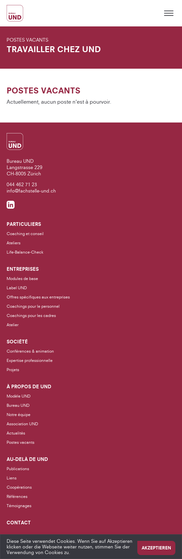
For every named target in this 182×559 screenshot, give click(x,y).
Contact (19, 523)
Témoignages (19, 505)
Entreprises (23, 269)
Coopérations (19, 487)
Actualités (16, 433)
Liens (12, 477)
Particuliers (24, 224)
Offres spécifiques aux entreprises (38, 297)
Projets (13, 369)
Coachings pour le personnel (33, 306)
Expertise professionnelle (30, 360)
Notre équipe (18, 414)
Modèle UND (18, 396)
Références (17, 496)
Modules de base (22, 278)
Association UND (22, 423)
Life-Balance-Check (25, 252)
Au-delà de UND (27, 459)
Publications (18, 468)
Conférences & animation (30, 351)
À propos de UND (29, 387)
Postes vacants (20, 442)
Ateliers (14, 242)
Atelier (13, 324)
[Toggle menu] (168, 13)
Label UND (17, 287)
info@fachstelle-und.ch (31, 190)
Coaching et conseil (25, 233)
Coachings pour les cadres (31, 315)
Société (17, 342)
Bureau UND (18, 405)
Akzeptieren (156, 547)
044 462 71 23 (22, 184)
